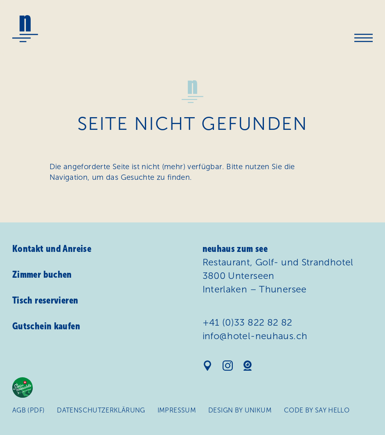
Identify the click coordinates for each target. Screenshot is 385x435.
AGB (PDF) (28, 410)
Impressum (177, 410)
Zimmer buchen (42, 274)
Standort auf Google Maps (208, 365)
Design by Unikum (240, 410)
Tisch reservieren (45, 300)
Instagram (228, 365)
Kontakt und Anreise (51, 248)
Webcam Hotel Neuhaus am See (248, 365)
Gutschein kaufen (46, 326)
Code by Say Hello (316, 410)
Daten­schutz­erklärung (101, 410)
